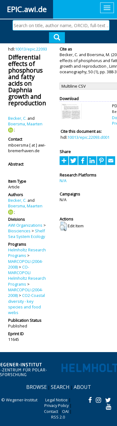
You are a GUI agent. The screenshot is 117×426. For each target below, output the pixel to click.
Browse (36, 387)
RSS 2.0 (58, 417)
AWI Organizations (25, 225)
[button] (63, 226)
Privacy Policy (56, 405)
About (82, 387)
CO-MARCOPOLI (19, 269)
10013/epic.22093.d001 (88, 137)
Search (60, 387)
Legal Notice (56, 400)
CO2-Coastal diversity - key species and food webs (26, 304)
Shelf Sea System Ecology (26, 233)
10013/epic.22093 (31, 49)
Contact (51, 411)
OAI (65, 411)
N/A (63, 180)
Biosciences (19, 231)
